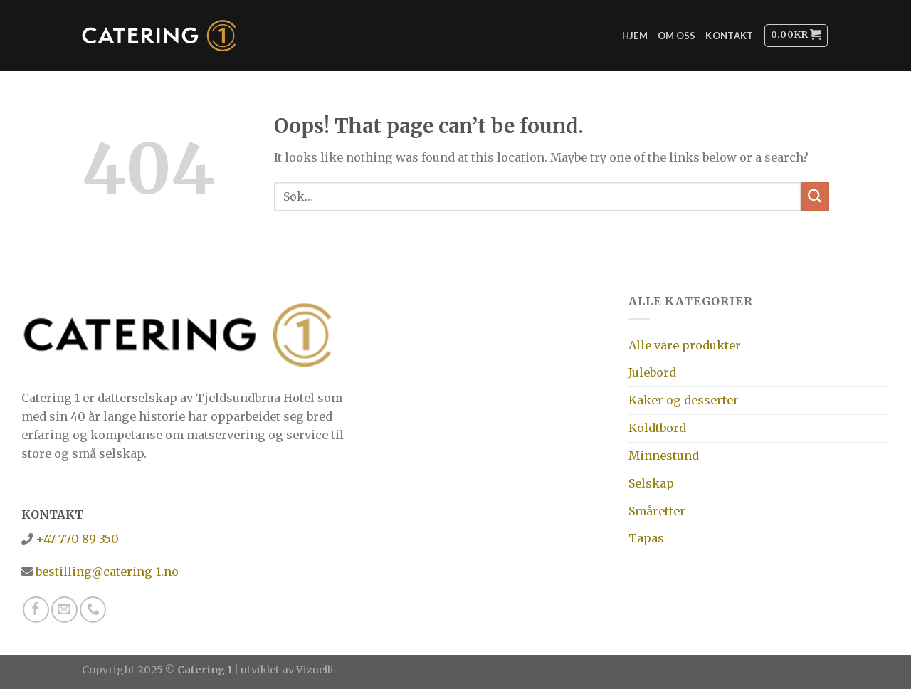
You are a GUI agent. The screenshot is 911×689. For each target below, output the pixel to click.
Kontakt (729, 35)
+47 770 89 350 (76, 539)
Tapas (646, 538)
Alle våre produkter (684, 345)
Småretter (656, 511)
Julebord (652, 372)
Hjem (635, 35)
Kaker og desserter (683, 400)
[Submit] (815, 196)
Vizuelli (315, 669)
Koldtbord (657, 428)
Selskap (651, 483)
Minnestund (663, 455)
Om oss (677, 35)
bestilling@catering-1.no (106, 571)
